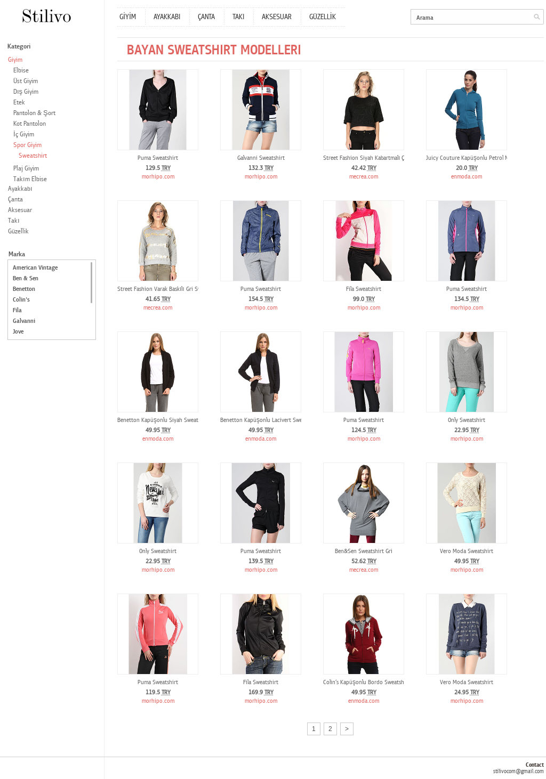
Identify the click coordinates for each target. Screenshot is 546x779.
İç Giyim (23, 135)
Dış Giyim (25, 92)
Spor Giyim (27, 145)
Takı (14, 221)
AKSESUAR (277, 17)
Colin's (21, 300)
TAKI (238, 17)
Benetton (24, 289)
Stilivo (46, 15)
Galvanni (24, 321)
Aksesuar (20, 210)
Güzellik (18, 232)
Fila (17, 310)
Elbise (21, 71)
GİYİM (127, 17)
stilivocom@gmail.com (518, 771)
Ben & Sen (25, 278)
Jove (18, 332)
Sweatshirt (33, 156)
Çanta (15, 200)
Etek (19, 103)
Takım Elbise (30, 179)
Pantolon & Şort (34, 113)
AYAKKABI (167, 17)
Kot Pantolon (29, 124)
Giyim (15, 60)
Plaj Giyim (26, 169)
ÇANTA (206, 17)
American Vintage (35, 268)
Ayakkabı (20, 189)
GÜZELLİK (322, 17)
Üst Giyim (25, 81)
